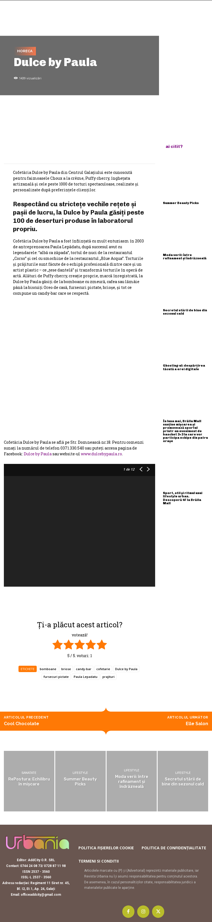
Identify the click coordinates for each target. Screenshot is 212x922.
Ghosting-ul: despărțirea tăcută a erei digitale (184, 367)
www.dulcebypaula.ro (101, 453)
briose (66, 669)
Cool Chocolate (21, 723)
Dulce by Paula (38, 453)
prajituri (108, 677)
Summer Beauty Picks (181, 203)
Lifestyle (80, 772)
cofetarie (103, 669)
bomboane (48, 669)
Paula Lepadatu (85, 677)
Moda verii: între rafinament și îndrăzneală (184, 256)
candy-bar (83, 669)
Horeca (25, 51)
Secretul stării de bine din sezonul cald (185, 312)
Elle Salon (197, 723)
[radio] (57, 645)
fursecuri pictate (56, 677)
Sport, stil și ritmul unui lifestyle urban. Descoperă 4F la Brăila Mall (182, 498)
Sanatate (29, 772)
